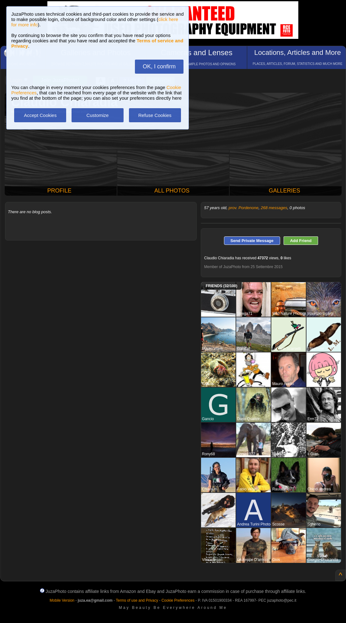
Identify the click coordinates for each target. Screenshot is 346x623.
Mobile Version (62, 600)
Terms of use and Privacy (137, 600)
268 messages (274, 207)
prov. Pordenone (243, 207)
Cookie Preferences (178, 600)
